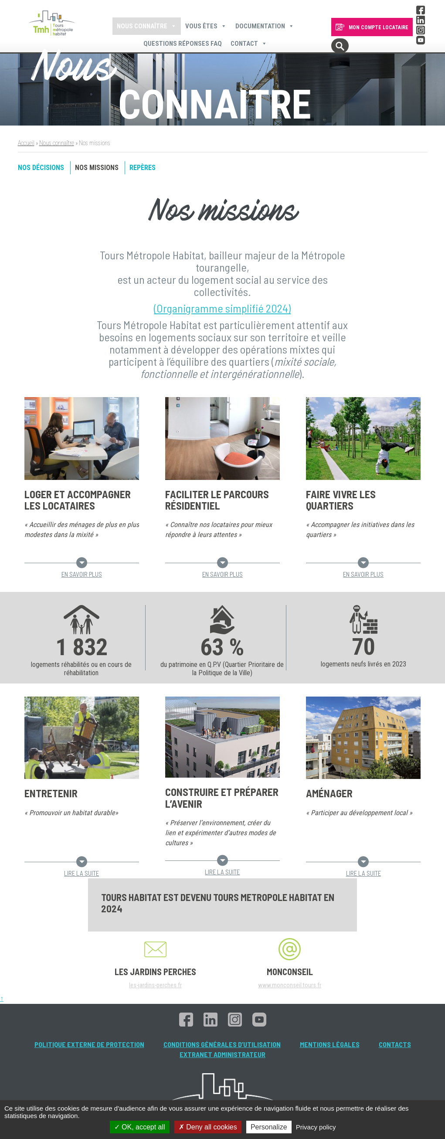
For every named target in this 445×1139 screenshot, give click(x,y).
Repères (142, 167)
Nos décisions (41, 167)
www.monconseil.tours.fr (289, 985)
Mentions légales (330, 1044)
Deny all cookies (208, 1127)
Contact (249, 44)
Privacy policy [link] (316, 1127)
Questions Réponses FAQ (182, 44)
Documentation (264, 26)
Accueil (26, 142)
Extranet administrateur (222, 1054)
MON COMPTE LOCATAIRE (378, 27)
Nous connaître (147, 26)
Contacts (395, 1044)
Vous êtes (206, 26)
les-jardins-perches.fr (155, 985)
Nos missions (97, 167)
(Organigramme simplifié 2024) (222, 308)
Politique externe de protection (89, 1044)
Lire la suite (81, 869)
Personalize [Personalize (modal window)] (269, 1127)
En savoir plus (81, 570)
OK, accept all (139, 1127)
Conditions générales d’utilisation (222, 1044)
